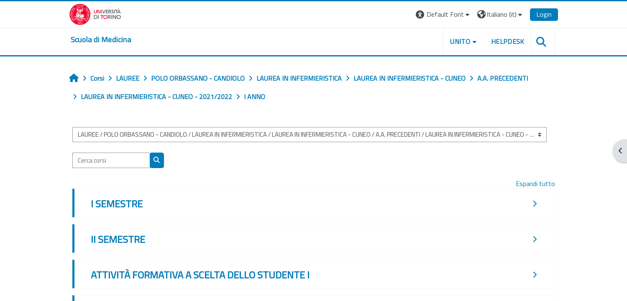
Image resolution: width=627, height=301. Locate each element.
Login (544, 14)
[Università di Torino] (95, 13)
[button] (444, 14)
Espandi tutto (535, 184)
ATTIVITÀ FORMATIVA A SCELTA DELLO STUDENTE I (200, 274)
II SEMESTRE (118, 239)
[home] (101, 39)
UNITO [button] (460, 41)
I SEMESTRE (117, 203)
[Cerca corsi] (111, 160)
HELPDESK (508, 41)
